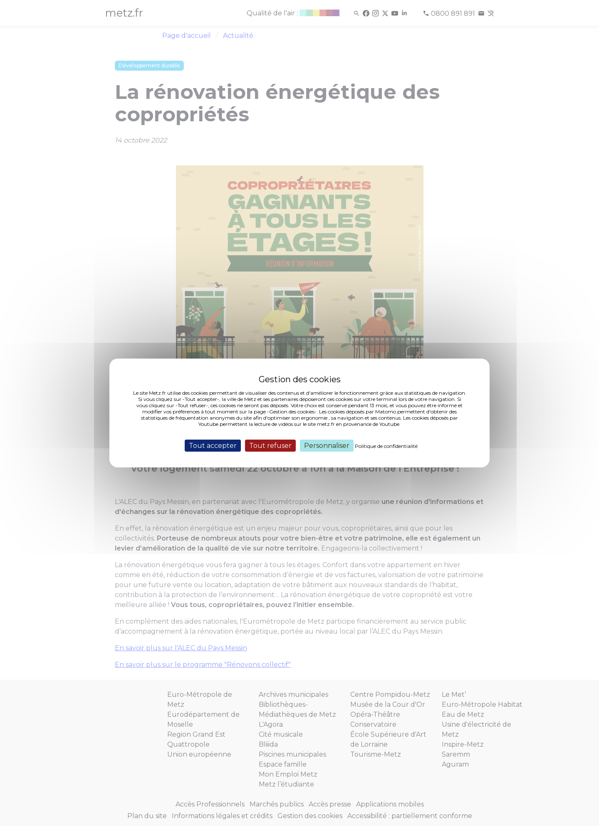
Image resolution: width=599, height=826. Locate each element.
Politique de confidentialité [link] (386, 446)
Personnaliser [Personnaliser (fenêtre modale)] (326, 446)
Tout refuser (270, 446)
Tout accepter (213, 446)
